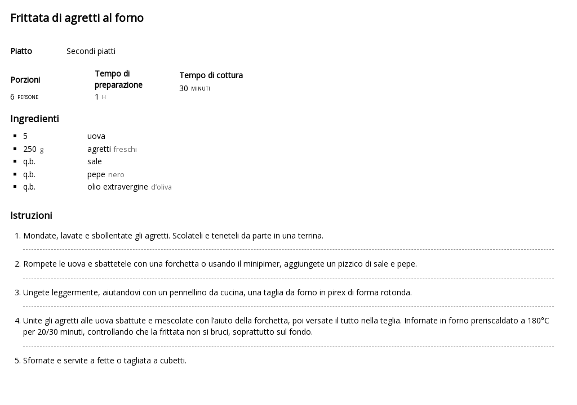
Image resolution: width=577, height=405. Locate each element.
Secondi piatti (91, 51)
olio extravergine (117, 186)
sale (94, 161)
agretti (99, 148)
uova (96, 135)
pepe (96, 174)
